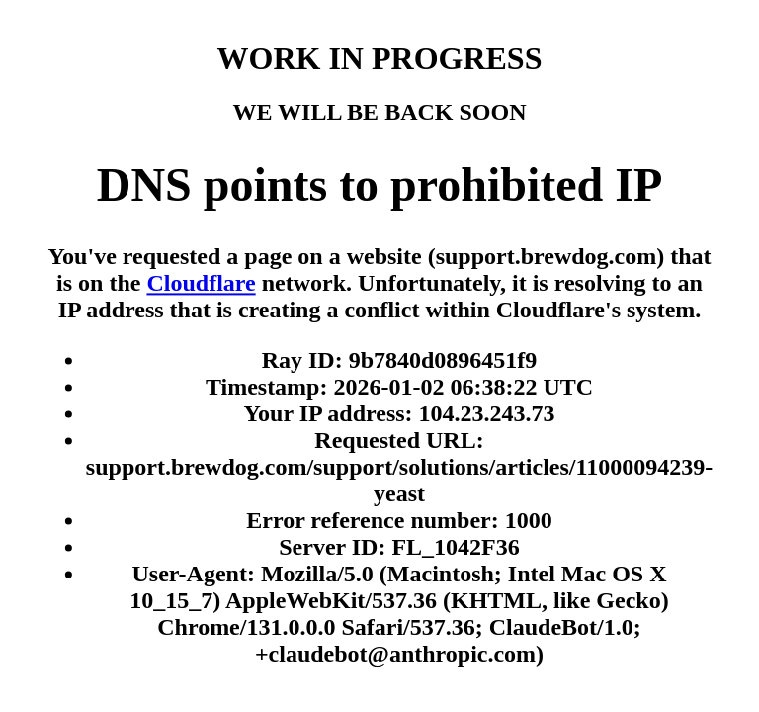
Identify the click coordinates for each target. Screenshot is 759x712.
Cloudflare (200, 284)
